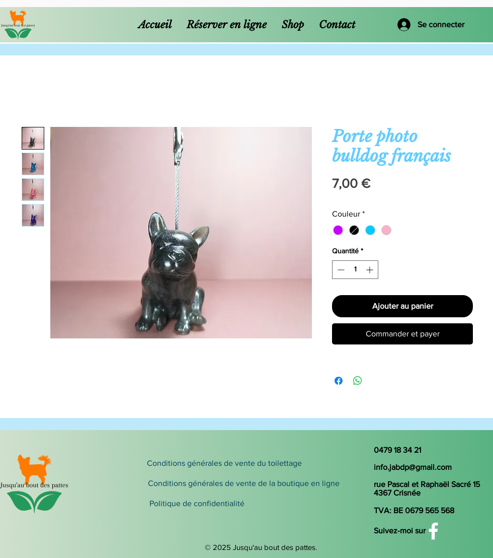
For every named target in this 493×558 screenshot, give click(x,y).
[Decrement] (340, 269)
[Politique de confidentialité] (236, 504)
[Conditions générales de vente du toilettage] (224, 463)
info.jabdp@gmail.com (413, 467)
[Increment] (370, 269)
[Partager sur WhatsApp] (358, 381)
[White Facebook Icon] (433, 531)
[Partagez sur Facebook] (339, 381)
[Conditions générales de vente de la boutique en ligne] (243, 483)
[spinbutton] (355, 269)
